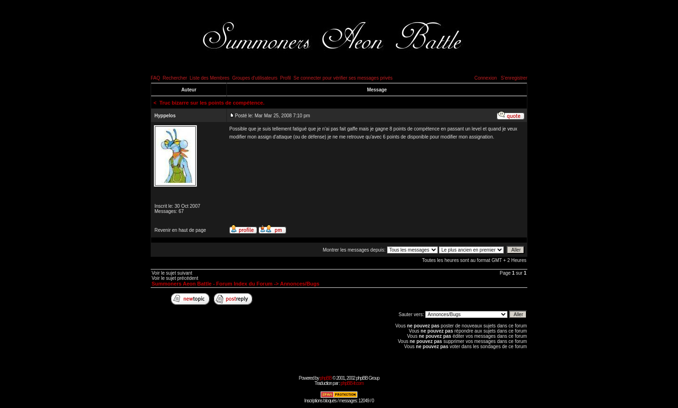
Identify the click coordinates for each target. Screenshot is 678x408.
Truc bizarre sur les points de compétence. (212, 103)
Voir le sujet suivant (172, 273)
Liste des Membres (209, 78)
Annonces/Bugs (300, 283)
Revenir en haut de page (180, 230)
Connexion (485, 78)
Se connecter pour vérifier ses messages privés (343, 78)
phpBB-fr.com (351, 383)
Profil (285, 78)
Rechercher (175, 78)
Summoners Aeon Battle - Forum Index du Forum (212, 283)
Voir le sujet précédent (175, 278)
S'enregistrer (514, 78)
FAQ (155, 78)
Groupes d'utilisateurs (254, 78)
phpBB (325, 378)
